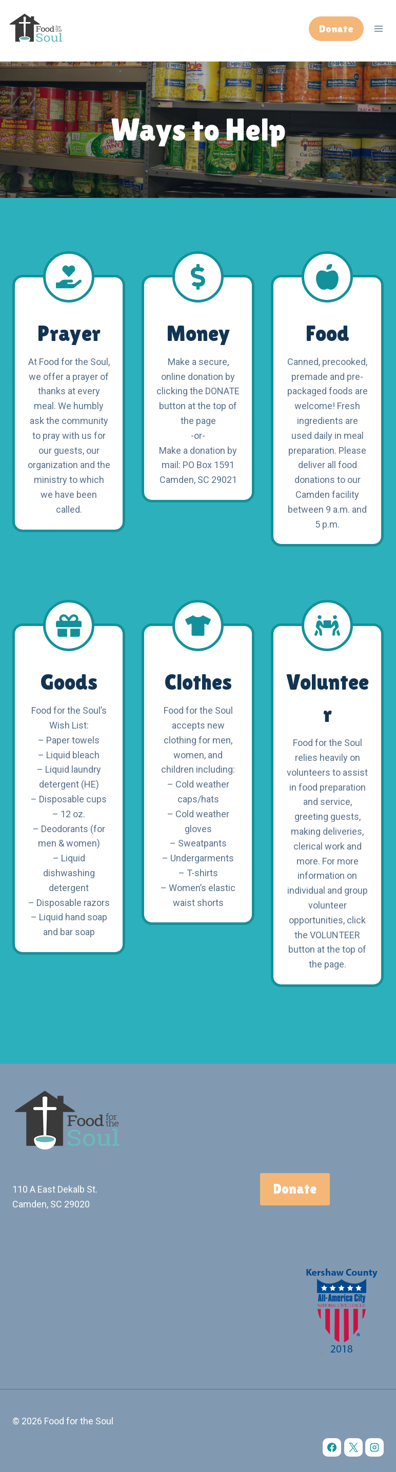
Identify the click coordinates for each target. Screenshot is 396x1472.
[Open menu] (378, 28)
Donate (336, 28)
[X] (353, 1447)
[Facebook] (332, 1447)
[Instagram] (374, 1447)
